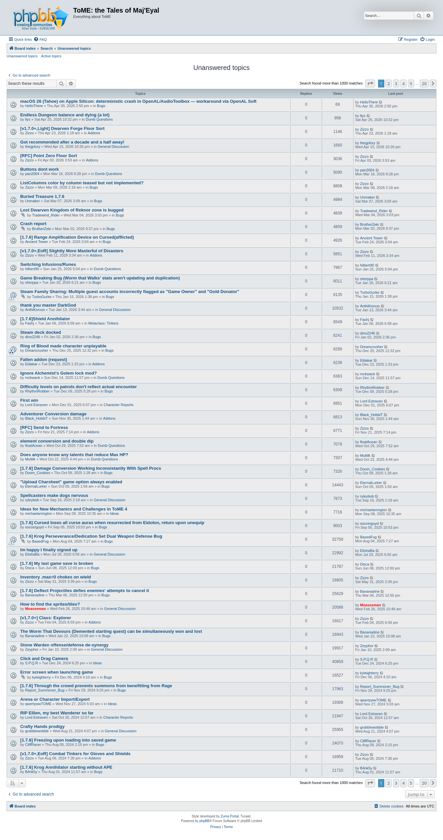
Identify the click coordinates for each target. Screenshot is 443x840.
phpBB (204, 821)
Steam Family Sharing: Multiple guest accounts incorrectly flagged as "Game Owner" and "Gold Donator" (129, 291)
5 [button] (411, 84)
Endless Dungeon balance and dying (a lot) (65, 114)
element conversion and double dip (56, 441)
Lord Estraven (36, 405)
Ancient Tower (36, 242)
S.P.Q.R (31, 663)
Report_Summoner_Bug (45, 690)
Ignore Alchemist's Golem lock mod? (58, 373)
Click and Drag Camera (44, 658)
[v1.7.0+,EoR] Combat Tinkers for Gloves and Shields (75, 753)
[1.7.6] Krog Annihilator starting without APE (66, 767)
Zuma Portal (230, 816)
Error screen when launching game (56, 672)
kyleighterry (41, 677)
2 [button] (388, 84)
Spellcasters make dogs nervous (54, 495)
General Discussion (113, 147)
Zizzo (29, 133)
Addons (94, 133)
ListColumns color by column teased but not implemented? (81, 182)
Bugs (101, 106)
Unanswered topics (22, 56)
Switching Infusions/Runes (48, 264)
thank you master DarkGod (48, 305)
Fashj (29, 323)
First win (29, 400)
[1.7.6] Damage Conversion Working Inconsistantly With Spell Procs (90, 468)
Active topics (51, 56)
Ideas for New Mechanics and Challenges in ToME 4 (73, 509)
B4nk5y (31, 772)
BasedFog (40, 541)
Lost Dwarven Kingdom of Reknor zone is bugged (72, 210)
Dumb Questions (99, 119)
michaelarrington (38, 513)
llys (27, 119)
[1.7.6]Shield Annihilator (45, 318)
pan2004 (32, 174)
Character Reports (119, 405)
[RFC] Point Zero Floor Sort (48, 155)
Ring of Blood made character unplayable (63, 345)
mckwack (32, 378)
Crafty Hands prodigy (42, 726)
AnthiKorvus (35, 310)
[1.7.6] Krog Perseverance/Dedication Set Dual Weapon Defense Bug (91, 536)
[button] (370, 84)
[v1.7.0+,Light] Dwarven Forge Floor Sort (62, 128)
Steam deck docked (40, 332)
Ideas (114, 513)
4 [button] (403, 84)
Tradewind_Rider (46, 215)
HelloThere (34, 106)
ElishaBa (32, 554)
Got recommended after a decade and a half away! (72, 142)
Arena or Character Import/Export (55, 699)
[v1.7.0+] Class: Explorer (45, 617)
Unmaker (32, 201)
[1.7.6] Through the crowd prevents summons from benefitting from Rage (96, 685)
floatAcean (33, 446)
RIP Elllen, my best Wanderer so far (56, 712)
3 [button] (396, 84)
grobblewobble (37, 731)
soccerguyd (34, 527)
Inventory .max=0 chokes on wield (55, 576)
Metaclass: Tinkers (103, 323)
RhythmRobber (37, 391)
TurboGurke (41, 297)
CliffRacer (33, 745)
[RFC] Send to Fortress (44, 427)
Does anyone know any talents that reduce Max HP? (74, 454)
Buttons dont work (39, 169)
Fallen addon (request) (43, 359)
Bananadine (35, 595)
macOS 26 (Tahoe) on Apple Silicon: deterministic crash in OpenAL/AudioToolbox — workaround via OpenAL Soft (138, 101)
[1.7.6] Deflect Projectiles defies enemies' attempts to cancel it (84, 590)
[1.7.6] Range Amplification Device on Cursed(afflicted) (77, 237)
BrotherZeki (41, 229)
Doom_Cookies (37, 473)
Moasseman (35, 609)
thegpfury (32, 147)
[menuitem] (40, 39)
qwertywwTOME (38, 704)
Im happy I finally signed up (49, 549)
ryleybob (32, 500)
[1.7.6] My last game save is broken (56, 563)
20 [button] (424, 84)
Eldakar (31, 364)
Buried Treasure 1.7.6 (42, 196)
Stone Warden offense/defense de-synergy (64, 644)
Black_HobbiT (36, 418)
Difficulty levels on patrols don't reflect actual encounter (78, 386)
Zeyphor (31, 649)
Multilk (30, 459)
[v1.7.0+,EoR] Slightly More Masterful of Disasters (71, 250)
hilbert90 (32, 269)
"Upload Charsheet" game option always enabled (71, 481)
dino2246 (32, 337)
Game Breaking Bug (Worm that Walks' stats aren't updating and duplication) (100, 277)
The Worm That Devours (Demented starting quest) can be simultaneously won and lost (111, 631)
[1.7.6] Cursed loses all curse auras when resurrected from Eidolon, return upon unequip (112, 522)
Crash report (33, 223)
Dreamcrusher (36, 350)
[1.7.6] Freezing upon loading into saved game (68, 740)
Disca (29, 568)
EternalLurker (36, 486)
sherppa (31, 282)
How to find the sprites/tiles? (50, 604)
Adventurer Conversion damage (53, 413)
